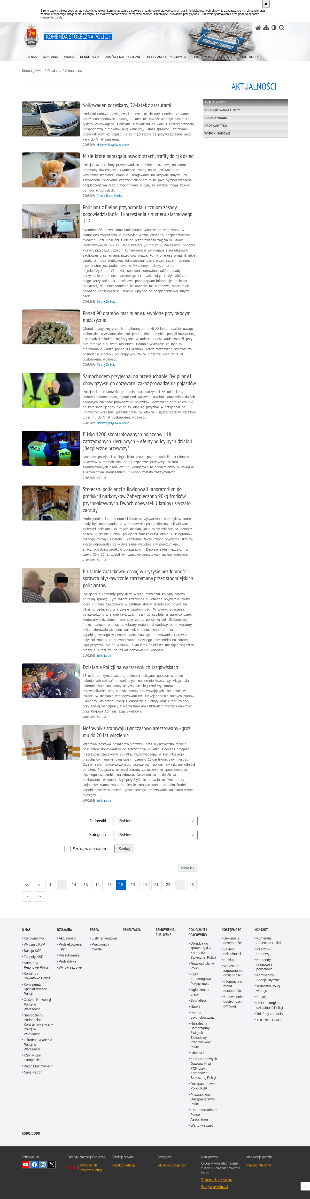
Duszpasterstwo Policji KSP (203, 1086)
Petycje (262, 997)
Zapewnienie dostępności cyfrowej (233, 1001)
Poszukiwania (215, 118)
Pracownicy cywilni (100, 946)
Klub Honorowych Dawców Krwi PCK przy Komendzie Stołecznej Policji (204, 1068)
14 (74, 885)
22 (168, 885)
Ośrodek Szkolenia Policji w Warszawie (38, 1044)
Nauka (195, 1006)
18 (121, 885)
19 (133, 885)
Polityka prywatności (214, 1186)
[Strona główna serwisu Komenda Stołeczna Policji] (258, 28)
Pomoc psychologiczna (202, 1015)
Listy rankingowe (104, 938)
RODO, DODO (31, 1133)
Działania (54, 71)
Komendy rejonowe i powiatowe (264, 964)
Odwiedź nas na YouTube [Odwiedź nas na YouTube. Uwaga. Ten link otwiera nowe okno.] (26, 1164)
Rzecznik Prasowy (263, 951)
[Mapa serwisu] (266, 28)
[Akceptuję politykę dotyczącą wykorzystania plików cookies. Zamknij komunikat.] (266, 4)
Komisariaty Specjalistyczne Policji (35, 989)
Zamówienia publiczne (165, 932)
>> (37, 894)
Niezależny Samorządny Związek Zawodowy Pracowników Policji (200, 1035)
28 (191, 885)
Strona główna (33, 71)
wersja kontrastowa (258, 1165)
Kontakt (261, 929)
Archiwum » (187, 867)
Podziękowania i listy (222, 110)
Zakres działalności (232, 951)
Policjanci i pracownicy (198, 932)
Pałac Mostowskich (38, 1066)
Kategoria (97, 835)
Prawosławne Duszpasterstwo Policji (203, 1099)
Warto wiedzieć (202, 1125)
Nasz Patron (33, 1072)
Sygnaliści (198, 1000)
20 (144, 885)
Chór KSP (198, 1053)
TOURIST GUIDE (269, 1020)
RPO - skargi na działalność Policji (269, 1005)
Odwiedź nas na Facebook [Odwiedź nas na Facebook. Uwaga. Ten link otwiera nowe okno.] (34, 1164)
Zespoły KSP (33, 957)
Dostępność (231, 929)
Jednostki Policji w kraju (268, 988)
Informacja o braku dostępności (233, 986)
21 (156, 885)
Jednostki (97, 821)
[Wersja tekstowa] (274, 28)
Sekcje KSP (33, 951)
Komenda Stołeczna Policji (268, 940)
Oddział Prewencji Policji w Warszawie (37, 1004)
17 (109, 885)
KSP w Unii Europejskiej (33, 1057)
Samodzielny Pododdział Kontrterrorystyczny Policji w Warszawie (38, 1024)
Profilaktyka (215, 125)
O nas (26, 929)
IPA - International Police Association (204, 1114)
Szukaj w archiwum (89, 849)
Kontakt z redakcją (123, 1165)
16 (97, 885)
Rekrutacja (132, 929)
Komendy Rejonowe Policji (36, 965)
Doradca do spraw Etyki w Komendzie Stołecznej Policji (203, 950)
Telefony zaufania (269, 1014)
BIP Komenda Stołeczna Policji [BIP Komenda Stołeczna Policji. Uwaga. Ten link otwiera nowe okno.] (91, 1167)
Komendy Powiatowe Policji (37, 976)
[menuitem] (32, 56)
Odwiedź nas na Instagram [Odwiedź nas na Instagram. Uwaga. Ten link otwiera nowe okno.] (43, 1164)
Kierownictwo (34, 938)
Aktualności (74, 71)
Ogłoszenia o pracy (200, 992)
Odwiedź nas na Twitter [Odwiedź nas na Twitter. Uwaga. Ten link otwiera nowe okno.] (52, 1164)
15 (86, 885)
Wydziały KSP (34, 944)
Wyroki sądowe (217, 133)
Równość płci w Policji (202, 966)
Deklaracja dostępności (233, 940)
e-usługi (229, 960)
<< (25, 883)
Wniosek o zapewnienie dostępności (233, 970)
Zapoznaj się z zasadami (216, 1179)
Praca (94, 929)
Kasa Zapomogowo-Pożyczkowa (201, 978)
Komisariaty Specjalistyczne (268, 977)
